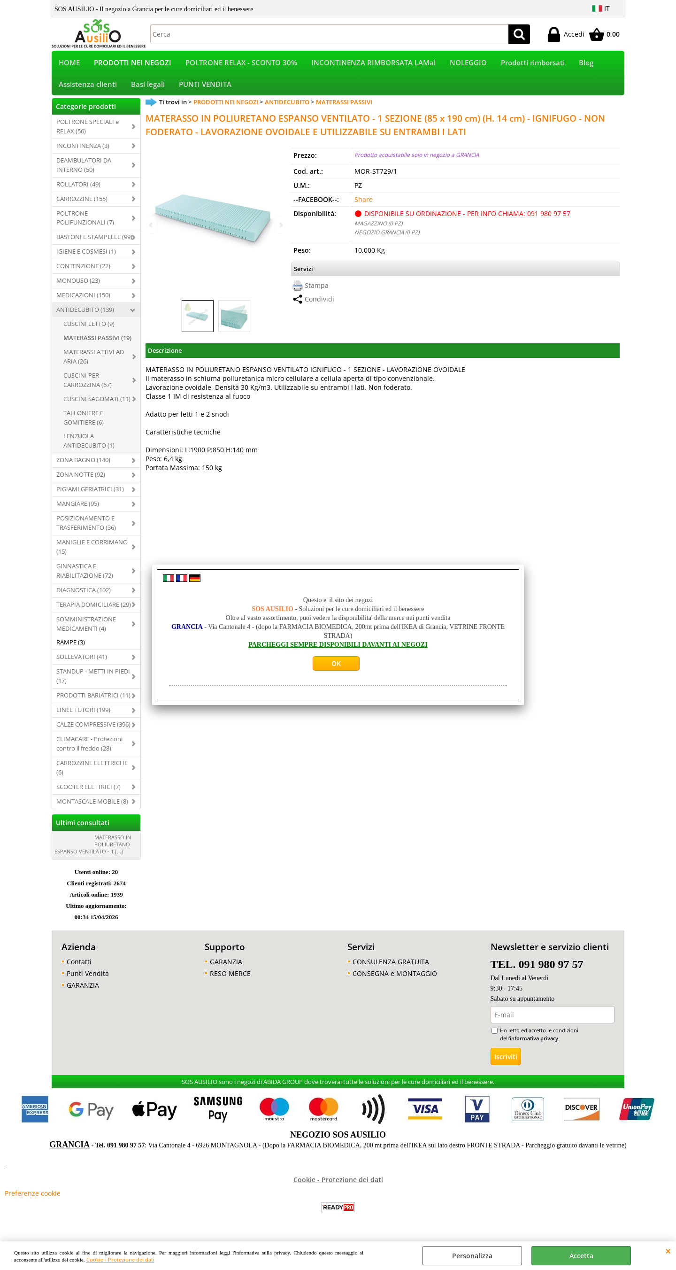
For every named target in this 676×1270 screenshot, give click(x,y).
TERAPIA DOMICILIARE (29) (93, 610)
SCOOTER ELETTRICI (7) (88, 793)
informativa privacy (534, 1044)
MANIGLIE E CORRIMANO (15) (92, 553)
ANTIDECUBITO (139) (85, 315)
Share (363, 205)
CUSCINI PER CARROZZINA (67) (87, 386)
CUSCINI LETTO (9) (89, 329)
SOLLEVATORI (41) (81, 663)
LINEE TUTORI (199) (83, 716)
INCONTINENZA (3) (82, 151)
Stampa (317, 291)
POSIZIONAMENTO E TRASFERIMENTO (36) (86, 529)
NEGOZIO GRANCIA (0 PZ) (386, 238)
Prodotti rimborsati (533, 64)
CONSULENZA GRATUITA (391, 967)
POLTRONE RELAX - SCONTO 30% (241, 64)
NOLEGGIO (468, 64)
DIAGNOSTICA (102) (83, 596)
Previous (152, 224)
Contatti (79, 967)
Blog (586, 64)
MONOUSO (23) (78, 286)
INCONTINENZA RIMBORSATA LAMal (373, 64)
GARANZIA (83, 991)
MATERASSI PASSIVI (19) (97, 344)
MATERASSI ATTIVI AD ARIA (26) (93, 363)
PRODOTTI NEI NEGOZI (132, 64)
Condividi (319, 305)
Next (280, 224)
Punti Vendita (88, 979)
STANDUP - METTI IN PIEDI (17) (93, 682)
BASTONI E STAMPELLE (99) (94, 243)
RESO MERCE (230, 979)
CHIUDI (668, 1250)
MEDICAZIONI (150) (83, 301)
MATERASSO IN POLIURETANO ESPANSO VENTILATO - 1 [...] (92, 850)
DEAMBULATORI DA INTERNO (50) (83, 171)
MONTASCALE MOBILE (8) (92, 807)
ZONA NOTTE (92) (80, 481)
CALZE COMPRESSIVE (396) (93, 730)
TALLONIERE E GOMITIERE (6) (83, 424)
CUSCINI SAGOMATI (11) (97, 405)
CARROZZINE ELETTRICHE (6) (92, 773)
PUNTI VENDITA (205, 89)
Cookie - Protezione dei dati (120, 1259)
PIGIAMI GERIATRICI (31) (90, 495)
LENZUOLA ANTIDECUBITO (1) (89, 447)
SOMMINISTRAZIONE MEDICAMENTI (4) (86, 630)
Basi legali (148, 89)
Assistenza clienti (88, 89)
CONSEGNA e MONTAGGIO (395, 979)
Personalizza (472, 1255)
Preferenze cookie (33, 1199)
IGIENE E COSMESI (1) (86, 258)
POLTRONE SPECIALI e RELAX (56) (87, 132)
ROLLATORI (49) (78, 190)
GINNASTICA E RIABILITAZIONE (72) (84, 577)
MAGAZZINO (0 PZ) (378, 229)
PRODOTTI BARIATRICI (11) (93, 701)
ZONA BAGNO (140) (83, 466)
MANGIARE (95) (77, 509)
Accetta (581, 1255)
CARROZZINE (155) (82, 205)
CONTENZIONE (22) (83, 272)
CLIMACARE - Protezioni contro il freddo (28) (89, 750)
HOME (69, 64)
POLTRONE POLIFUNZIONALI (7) (85, 224)
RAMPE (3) (70, 648)
